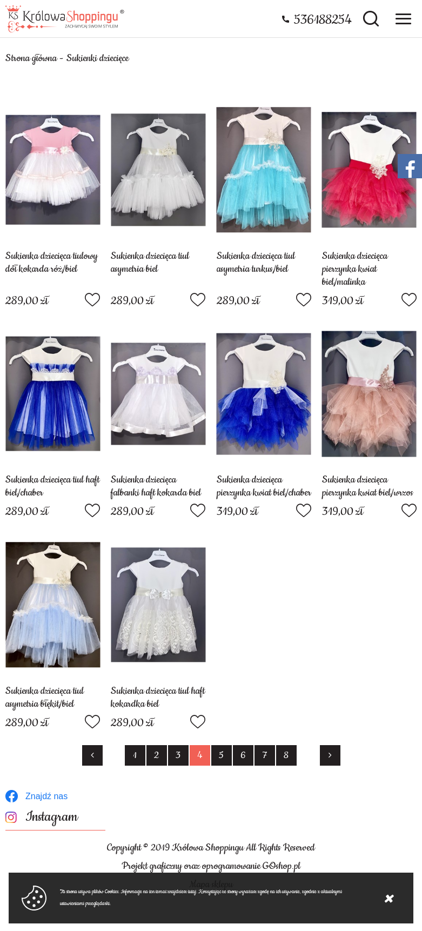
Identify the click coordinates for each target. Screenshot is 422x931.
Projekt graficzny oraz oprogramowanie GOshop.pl (211, 866)
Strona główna (31, 58)
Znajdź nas (46, 796)
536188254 (323, 20)
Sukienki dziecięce (97, 58)
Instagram (51, 817)
